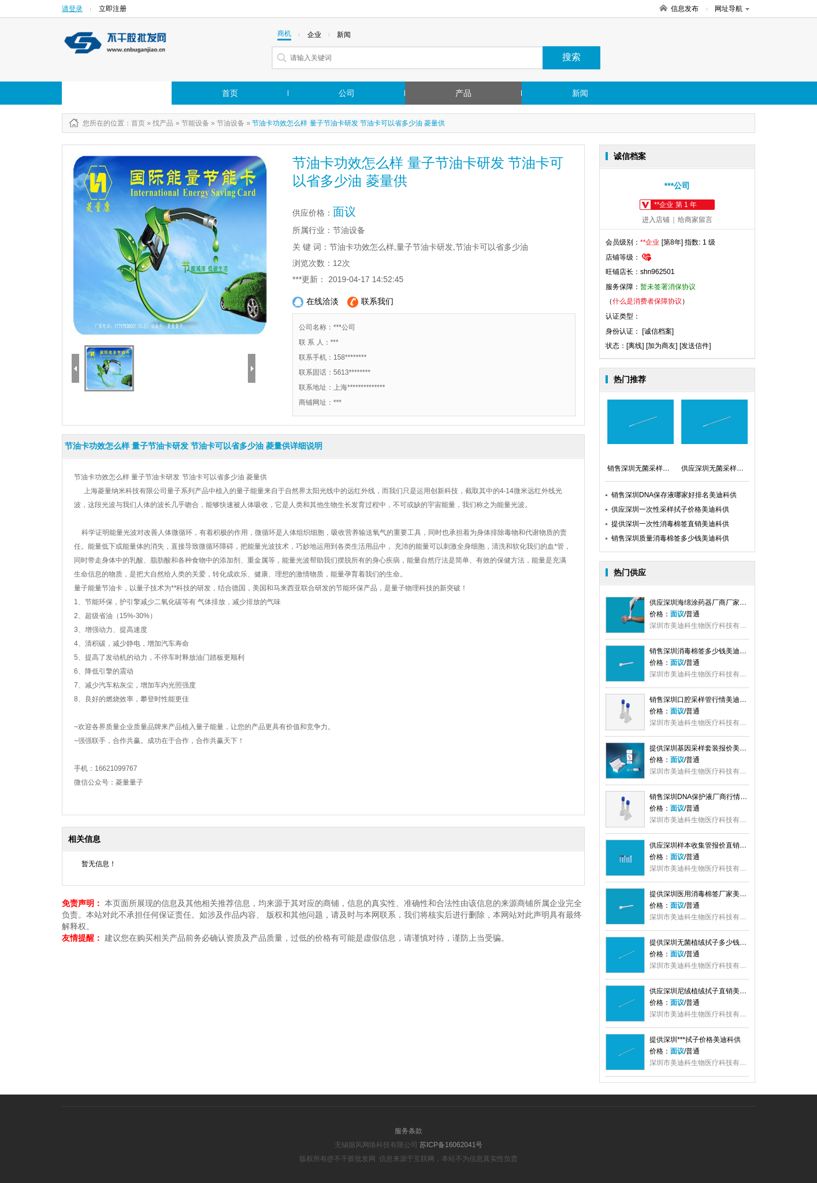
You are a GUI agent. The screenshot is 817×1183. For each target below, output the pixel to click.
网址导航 (732, 9)
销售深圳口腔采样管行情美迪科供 (701, 700)
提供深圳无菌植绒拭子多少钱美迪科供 (708, 942)
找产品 (163, 123)
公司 (347, 93)
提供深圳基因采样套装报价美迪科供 (704, 748)
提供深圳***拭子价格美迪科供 (695, 1040)
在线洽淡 (315, 302)
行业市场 (104, 93)
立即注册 (113, 9)
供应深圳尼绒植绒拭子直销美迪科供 (704, 991)
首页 (230, 93)
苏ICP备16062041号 (450, 1145)
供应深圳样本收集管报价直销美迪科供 (708, 845)
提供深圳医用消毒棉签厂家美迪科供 (704, 894)
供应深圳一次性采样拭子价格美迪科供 (670, 509)
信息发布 (685, 9)
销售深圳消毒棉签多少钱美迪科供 (701, 651)
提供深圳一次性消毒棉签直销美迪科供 (670, 524)
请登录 (72, 9)
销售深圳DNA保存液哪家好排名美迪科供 (674, 495)
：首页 (134, 123)
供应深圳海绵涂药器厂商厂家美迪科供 (708, 602)
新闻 (580, 93)
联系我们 (370, 302)
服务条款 (408, 1131)
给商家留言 (695, 220)
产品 (463, 93)
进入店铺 (656, 220)
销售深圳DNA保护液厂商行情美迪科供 (708, 797)
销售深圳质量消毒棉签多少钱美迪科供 (670, 538)
